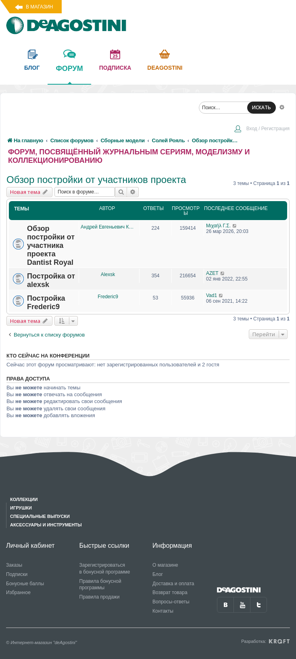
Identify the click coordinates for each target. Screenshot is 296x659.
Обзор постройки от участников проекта (96, 179)
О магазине (165, 565)
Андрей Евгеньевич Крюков (108, 227)
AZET (212, 273)
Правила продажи (99, 597)
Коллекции (24, 499)
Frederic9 (108, 296)
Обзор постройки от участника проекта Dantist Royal (51, 245)
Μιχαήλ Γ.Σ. (218, 226)
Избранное (18, 592)
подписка (115, 67)
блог (32, 67)
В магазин (39, 7)
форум (69, 74)
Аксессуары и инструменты (46, 524)
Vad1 (211, 295)
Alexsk (108, 274)
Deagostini (164, 67)
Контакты (162, 611)
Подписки (16, 574)
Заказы (14, 565)
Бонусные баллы (25, 583)
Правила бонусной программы (100, 584)
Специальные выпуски (40, 516)
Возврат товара (170, 592)
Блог (157, 574)
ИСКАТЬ (261, 107)
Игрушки (21, 507)
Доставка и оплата (173, 583)
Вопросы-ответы (171, 602)
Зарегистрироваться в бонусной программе (104, 568)
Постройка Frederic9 (46, 302)
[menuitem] (262, 129)
